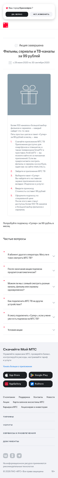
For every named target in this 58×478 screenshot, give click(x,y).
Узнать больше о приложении (17, 366)
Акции (6, 402)
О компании (9, 397)
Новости (51, 397)
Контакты (38, 397)
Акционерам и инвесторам (34, 407)
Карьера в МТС (10, 407)
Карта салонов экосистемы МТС (28, 402)
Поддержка (24, 397)
